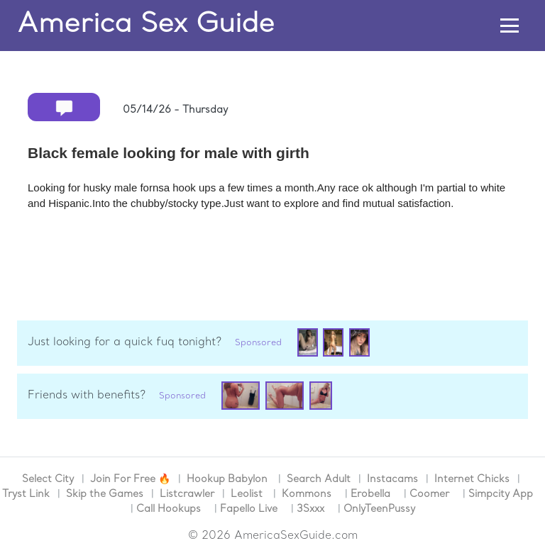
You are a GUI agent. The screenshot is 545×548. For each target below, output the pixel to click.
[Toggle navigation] (510, 25)
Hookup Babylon (227, 480)
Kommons (306, 494)
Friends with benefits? (86, 395)
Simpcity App (500, 494)
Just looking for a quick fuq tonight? (124, 342)
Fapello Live (248, 509)
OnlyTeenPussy (379, 509)
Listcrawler (187, 494)
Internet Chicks (472, 480)
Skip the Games (104, 494)
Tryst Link (26, 494)
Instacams (392, 480)
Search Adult (319, 480)
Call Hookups (168, 509)
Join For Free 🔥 (130, 480)
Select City (48, 480)
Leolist (247, 494)
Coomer (429, 494)
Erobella (370, 494)
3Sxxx (310, 509)
